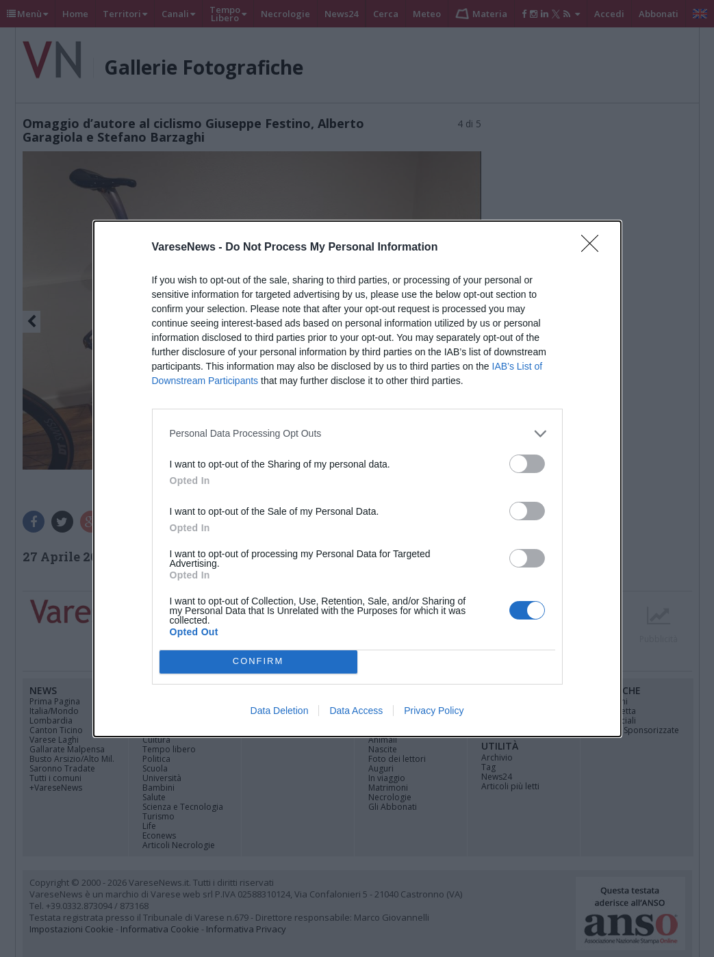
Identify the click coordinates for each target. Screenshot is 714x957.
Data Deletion (280, 710)
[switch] (527, 464)
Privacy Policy (433, 710)
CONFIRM (258, 661)
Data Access (356, 710)
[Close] (594, 248)
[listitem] (357, 433)
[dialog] (357, 479)
